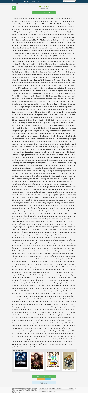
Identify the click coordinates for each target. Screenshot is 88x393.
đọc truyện (24, 388)
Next (50, 12)
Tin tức (18, 392)
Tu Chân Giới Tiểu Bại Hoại (44, 391)
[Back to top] (75, 388)
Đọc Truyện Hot (17, 1)
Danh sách (26, 1)
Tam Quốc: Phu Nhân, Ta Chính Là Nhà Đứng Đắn (47, 388)
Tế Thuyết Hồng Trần (52, 391)
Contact (70, 388)
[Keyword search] (69, 1)
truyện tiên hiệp (33, 389)
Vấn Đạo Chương (44, 7)
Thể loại (33, 1)
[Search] (75, 1)
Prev (37, 12)
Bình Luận (48, 379)
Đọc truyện (18, 388)
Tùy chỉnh (39, 1)
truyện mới (18, 389)
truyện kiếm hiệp (14, 390)
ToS (73, 388)
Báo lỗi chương (41, 379)
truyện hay (29, 388)
